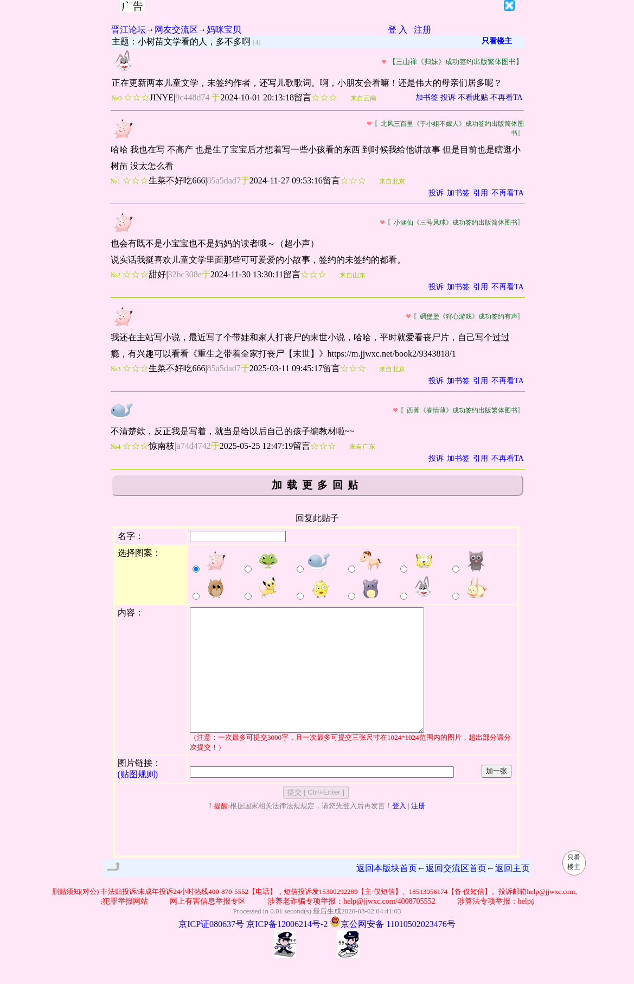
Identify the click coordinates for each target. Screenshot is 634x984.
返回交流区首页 (456, 892)
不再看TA (506, 97)
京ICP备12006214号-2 (287, 948)
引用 (480, 193)
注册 (422, 29)
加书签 (426, 97)
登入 (399, 830)
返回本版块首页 (386, 892)
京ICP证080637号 (211, 948)
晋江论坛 (128, 29)
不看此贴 (473, 97)
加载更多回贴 (317, 485)
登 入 (397, 29)
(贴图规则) (138, 798)
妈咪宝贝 (224, 29)
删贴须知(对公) (75, 916)
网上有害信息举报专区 (214, 926)
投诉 (448, 97)
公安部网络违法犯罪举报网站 (104, 926)
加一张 (496, 795)
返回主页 (512, 892)
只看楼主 (497, 41)
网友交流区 (176, 29)
